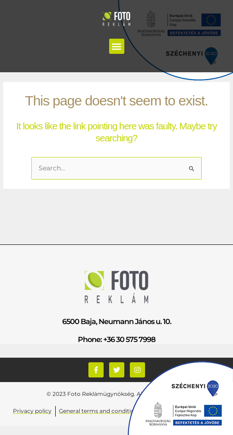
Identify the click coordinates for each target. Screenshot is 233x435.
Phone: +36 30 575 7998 (116, 339)
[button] (116, 46)
